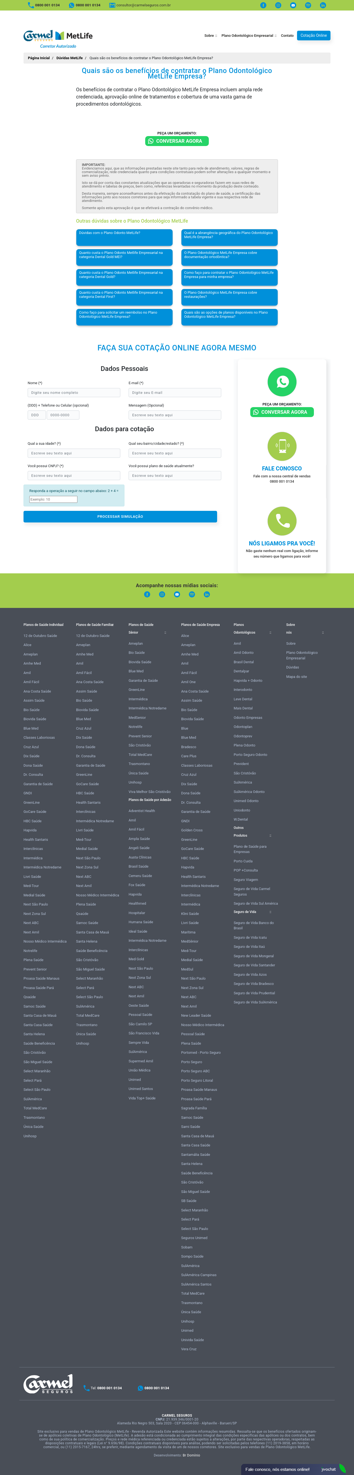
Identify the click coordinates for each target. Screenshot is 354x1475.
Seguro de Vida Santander (254, 965)
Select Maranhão (37, 1071)
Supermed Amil (141, 1061)
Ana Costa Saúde (37, 691)
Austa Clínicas (140, 857)
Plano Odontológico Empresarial (247, 35)
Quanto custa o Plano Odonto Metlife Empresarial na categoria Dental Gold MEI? (121, 255)
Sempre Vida (139, 1042)
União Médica (139, 1070)
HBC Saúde (32, 821)
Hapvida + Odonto (248, 680)
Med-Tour (31, 886)
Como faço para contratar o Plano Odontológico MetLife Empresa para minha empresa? (229, 274)
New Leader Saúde (196, 1015)
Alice (28, 645)
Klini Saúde (190, 914)
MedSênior (189, 941)
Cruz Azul (31, 747)
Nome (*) (35, 383)
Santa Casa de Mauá (40, 1015)
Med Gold (136, 959)
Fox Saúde (137, 885)
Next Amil (31, 932)
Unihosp (30, 1136)
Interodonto (243, 690)
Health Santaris (36, 839)
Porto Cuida (243, 861)
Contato (287, 35)
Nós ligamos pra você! (282, 543)
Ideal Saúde (138, 931)
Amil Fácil (31, 682)
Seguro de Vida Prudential (254, 993)
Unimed (135, 1080)
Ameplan (31, 654)
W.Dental (241, 819)
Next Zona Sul (35, 914)
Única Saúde (33, 1127)
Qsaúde (30, 997)
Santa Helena (34, 1034)
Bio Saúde (32, 710)
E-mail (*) (136, 383)
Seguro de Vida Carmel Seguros (252, 891)
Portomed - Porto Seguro (201, 1052)
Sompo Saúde (192, 1256)
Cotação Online (314, 35)
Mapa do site (296, 677)
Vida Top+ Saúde (142, 1098)
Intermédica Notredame (42, 867)
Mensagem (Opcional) (146, 405)
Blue (184, 728)
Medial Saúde (34, 895)
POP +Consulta (246, 870)
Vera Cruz (189, 1349)
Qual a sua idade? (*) (44, 443)
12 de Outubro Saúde (40, 636)
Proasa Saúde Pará (39, 988)
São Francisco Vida (144, 1033)
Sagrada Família (194, 1108)
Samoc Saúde (35, 1006)
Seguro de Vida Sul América (256, 903)
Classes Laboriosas (39, 737)
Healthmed (137, 903)
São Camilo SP (140, 1024)
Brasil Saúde (139, 866)
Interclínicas (33, 849)
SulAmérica (33, 1099)
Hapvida (30, 830)
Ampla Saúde (139, 839)
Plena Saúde (33, 960)
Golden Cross (192, 830)
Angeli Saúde (139, 848)
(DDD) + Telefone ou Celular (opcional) (58, 405)
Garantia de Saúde (38, 784)
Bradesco (188, 747)
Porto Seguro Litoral (197, 1080)
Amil (27, 673)
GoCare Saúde (35, 812)
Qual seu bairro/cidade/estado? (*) (156, 443)
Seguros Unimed (194, 1238)
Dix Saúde (32, 756)
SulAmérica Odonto (249, 792)
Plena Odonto (244, 745)
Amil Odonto (244, 653)
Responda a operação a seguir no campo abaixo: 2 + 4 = (73, 491)
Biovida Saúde (35, 719)
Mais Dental (243, 708)
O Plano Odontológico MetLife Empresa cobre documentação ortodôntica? (220, 255)
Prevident (241, 764)
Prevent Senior (35, 969)
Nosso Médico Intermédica (45, 941)
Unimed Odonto (246, 801)
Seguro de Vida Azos (250, 974)
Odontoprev (243, 736)
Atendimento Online (293, 1469)
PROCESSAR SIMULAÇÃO (120, 516)
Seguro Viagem (246, 880)
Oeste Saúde (139, 1005)
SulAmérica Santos (196, 1284)
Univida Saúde (192, 1340)
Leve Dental (243, 699)
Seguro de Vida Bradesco (254, 984)
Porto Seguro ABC (195, 1071)
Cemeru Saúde (140, 876)
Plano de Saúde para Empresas (250, 849)
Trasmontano (34, 1117)
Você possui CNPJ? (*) (46, 466)
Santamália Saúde (195, 1155)
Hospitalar (137, 913)
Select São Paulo (37, 1090)
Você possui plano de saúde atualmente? (161, 466)
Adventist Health (142, 811)
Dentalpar (241, 671)
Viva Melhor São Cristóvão (150, 792)
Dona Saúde (33, 765)
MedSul (187, 969)
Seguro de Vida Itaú (249, 947)
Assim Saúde (34, 700)
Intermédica (33, 858)
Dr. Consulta (33, 774)
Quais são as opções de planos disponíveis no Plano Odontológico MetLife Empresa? (226, 314)
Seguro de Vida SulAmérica (255, 1002)
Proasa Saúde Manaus (41, 978)
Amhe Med (32, 663)
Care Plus (188, 756)
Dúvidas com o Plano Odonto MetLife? (109, 233)
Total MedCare (35, 1108)
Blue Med (31, 728)
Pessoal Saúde (140, 1015)
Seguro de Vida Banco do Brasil (254, 925)
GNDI (28, 793)
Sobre (209, 35)
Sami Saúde (190, 1127)
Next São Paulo (36, 904)
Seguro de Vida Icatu (250, 937)
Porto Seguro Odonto (250, 755)
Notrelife (30, 951)
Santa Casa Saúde (38, 1025)
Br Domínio (191, 1455)
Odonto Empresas (248, 718)
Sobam (186, 1247)
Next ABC (31, 923)
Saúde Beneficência (39, 1043)
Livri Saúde (32, 877)
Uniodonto (242, 810)
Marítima (188, 932)
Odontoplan (243, 727)
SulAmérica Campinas (199, 1275)
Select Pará (32, 1080)
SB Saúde (188, 1201)
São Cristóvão (35, 1052)
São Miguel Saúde (38, 1062)
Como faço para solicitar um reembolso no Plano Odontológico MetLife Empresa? (118, 314)
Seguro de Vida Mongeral (254, 956)
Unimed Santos (141, 1089)
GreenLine (32, 802)
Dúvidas (292, 667)
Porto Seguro (191, 1062)
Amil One (188, 682)
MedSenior (137, 718)
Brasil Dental (244, 662)
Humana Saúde (141, 922)
